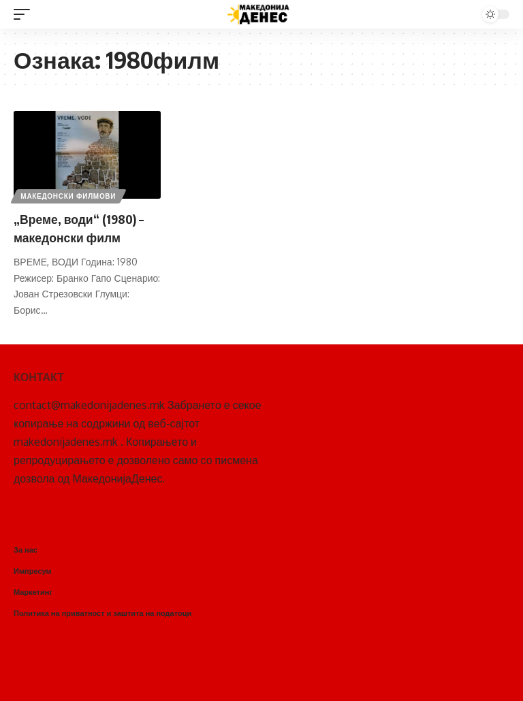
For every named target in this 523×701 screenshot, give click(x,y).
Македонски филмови (69, 195)
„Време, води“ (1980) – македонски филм (86, 227)
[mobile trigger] (25, 14)
